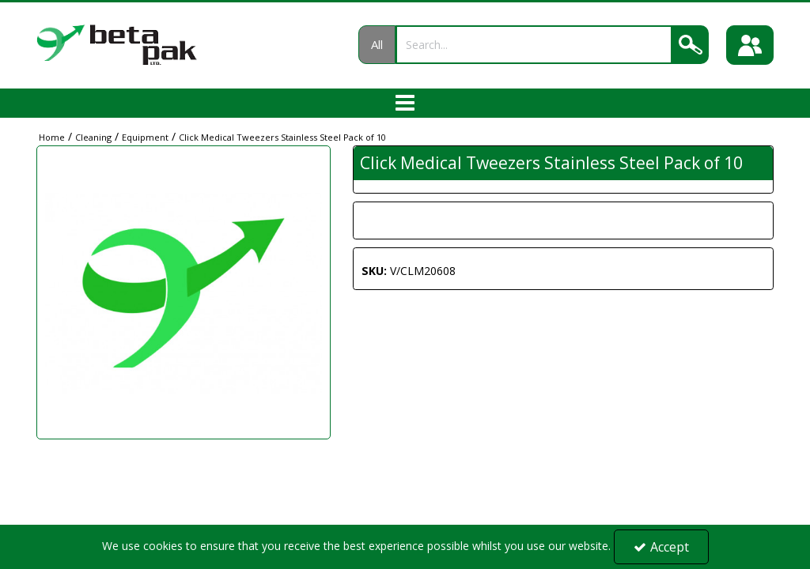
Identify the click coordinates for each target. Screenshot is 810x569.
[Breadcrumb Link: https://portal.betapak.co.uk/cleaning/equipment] (145, 136)
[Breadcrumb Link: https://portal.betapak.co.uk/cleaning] (93, 136)
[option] (183, 292)
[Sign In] (750, 45)
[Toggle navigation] (405, 104)
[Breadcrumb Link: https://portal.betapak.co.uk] (52, 136)
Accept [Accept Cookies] (661, 547)
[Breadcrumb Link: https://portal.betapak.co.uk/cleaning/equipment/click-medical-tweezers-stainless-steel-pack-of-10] (282, 136)
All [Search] (377, 44)
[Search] (534, 44)
